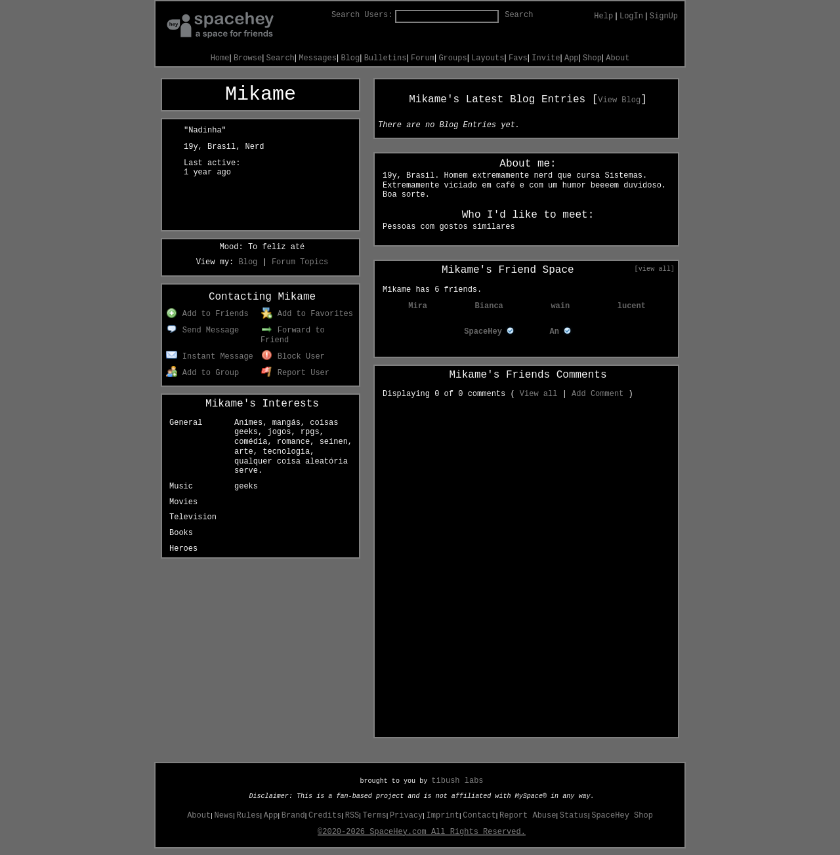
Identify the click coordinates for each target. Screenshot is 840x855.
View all (539, 394)
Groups (452, 58)
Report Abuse (527, 815)
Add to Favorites (307, 314)
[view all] (655, 269)
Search (519, 15)
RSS (352, 815)
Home (220, 58)
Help (603, 16)
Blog (350, 58)
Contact (479, 815)
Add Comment (597, 394)
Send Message (202, 330)
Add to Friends (207, 314)
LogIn (631, 16)
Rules (249, 815)
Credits (324, 815)
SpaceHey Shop (622, 815)
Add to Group (202, 373)
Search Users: (362, 15)
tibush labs (457, 780)
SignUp (664, 16)
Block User (293, 356)
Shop (592, 58)
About (617, 58)
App (571, 58)
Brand (293, 815)
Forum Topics (300, 262)
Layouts (487, 58)
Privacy (406, 815)
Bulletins (385, 58)
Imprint (443, 815)
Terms (375, 815)
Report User (295, 373)
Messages (318, 58)
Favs (518, 58)
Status (574, 815)
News (223, 815)
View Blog (619, 100)
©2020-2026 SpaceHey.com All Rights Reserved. (422, 832)
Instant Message (209, 356)
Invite (546, 58)
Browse (248, 58)
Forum (422, 58)
